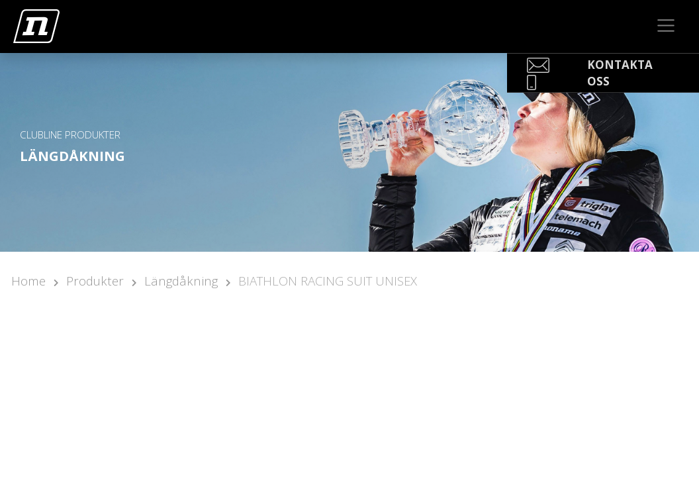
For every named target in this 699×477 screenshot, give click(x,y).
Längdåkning (181, 280)
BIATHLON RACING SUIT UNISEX (327, 280)
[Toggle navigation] (666, 26)
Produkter (95, 280)
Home (28, 280)
